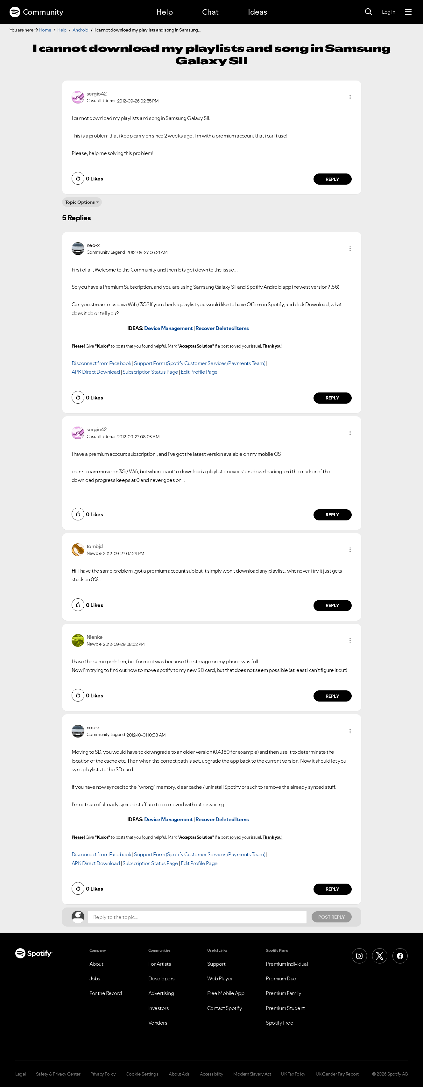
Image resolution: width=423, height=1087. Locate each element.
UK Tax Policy (293, 1074)
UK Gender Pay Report (337, 1074)
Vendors (157, 1022)
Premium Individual (287, 963)
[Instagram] (359, 955)
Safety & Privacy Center (58, 1074)
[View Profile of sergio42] (97, 93)
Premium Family (283, 993)
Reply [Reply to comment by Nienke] (332, 696)
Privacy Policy (103, 1074)
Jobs (94, 978)
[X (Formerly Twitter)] (379, 955)
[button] (350, 97)
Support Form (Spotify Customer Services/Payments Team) (199, 363)
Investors (158, 1008)
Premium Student (285, 1008)
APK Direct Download (96, 371)
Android (80, 30)
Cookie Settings (142, 1074)
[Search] (368, 12)
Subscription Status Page (150, 371)
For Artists (159, 963)
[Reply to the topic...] (197, 917)
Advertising (161, 993)
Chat (210, 12)
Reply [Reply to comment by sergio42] (332, 179)
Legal (20, 1074)
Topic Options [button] (80, 202)
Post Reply (331, 917)
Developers (161, 978)
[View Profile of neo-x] (93, 245)
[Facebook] (400, 955)
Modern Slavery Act (252, 1074)
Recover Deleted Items (222, 328)
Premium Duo (281, 978)
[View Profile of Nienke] (95, 636)
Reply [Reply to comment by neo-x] (332, 398)
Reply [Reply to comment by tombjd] (332, 605)
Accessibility (211, 1074)
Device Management (168, 328)
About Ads (179, 1074)
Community (36, 12)
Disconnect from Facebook (101, 363)
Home (45, 30)
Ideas (257, 12)
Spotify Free (279, 1022)
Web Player (220, 978)
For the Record (105, 993)
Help (164, 12)
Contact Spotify (224, 1008)
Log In (388, 11)
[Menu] (408, 12)
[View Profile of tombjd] (95, 546)
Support (216, 963)
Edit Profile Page (199, 371)
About (96, 963)
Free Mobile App (225, 993)
